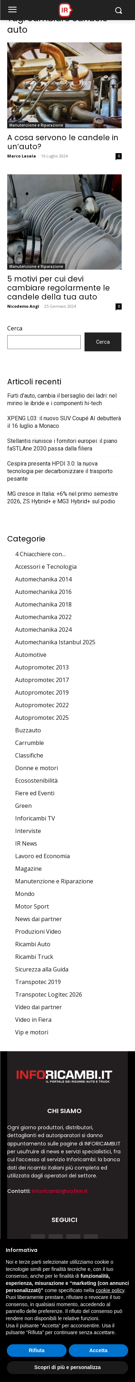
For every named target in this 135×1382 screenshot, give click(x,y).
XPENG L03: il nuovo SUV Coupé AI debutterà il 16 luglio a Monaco (64, 422)
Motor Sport (32, 906)
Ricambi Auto (32, 944)
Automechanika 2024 (43, 629)
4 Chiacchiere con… (40, 554)
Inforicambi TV (35, 818)
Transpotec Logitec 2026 (48, 994)
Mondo (25, 894)
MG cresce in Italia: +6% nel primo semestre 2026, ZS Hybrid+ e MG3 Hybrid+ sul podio (62, 497)
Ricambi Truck (34, 957)
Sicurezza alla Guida (41, 969)
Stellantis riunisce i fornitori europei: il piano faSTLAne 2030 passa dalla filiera (62, 445)
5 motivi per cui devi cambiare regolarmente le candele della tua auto (58, 288)
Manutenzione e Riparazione (36, 125)
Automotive (30, 655)
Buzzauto (28, 730)
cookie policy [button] (110, 1290)
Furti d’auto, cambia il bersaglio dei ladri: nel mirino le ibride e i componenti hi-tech (62, 399)
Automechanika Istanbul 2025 (55, 642)
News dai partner (38, 919)
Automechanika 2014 (43, 579)
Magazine (28, 869)
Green (23, 806)
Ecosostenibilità (36, 780)
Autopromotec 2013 (42, 667)
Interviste (28, 831)
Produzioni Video (38, 931)
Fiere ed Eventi (34, 793)
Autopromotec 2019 (42, 692)
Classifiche (29, 755)
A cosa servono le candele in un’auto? (62, 142)
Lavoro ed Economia (42, 856)
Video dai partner (38, 1007)
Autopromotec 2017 (42, 680)
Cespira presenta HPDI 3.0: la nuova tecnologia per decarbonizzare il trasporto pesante (60, 471)
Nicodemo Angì (23, 306)
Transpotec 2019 (38, 982)
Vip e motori (31, 1032)
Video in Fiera (33, 1020)
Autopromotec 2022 (42, 705)
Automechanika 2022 (43, 617)
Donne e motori (36, 768)
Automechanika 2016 (43, 592)
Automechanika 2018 (43, 604)
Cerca (14, 328)
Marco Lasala (21, 156)
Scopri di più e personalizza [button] (67, 1367)
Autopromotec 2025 (42, 718)
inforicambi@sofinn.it (59, 1191)
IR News (26, 843)
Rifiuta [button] (37, 1350)
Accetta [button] (98, 1350)
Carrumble (29, 743)
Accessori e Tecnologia (46, 567)
